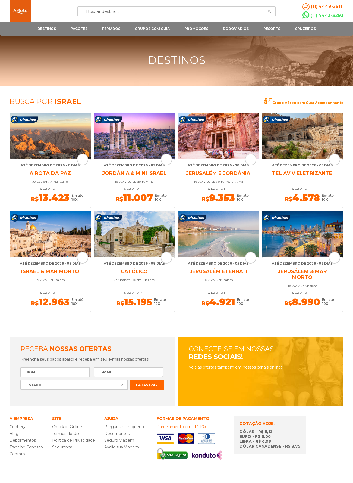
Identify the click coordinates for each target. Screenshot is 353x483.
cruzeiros (305, 29)
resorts (271, 29)
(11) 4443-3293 (322, 15)
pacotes (79, 29)
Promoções (196, 29)
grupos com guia (152, 29)
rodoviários (236, 29)
